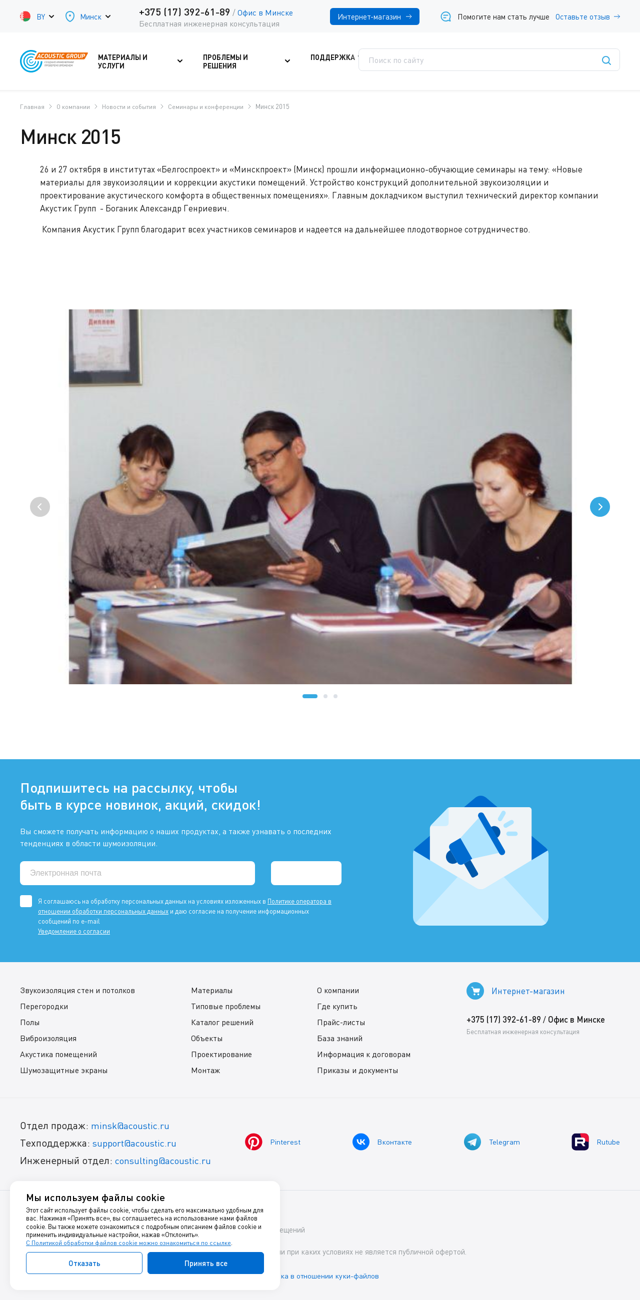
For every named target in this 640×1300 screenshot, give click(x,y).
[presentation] (40, 507)
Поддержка (337, 61)
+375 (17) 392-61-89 (184, 11)
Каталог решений (222, 1022)
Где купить (337, 1006)
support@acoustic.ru (137, 1142)
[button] (310, 696)
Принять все (206, 1263)
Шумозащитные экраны (64, 1070)
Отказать (84, 1263)
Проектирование (221, 1054)
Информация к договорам (363, 1054)
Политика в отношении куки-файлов (324, 1274)
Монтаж (205, 1070)
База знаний (339, 1038)
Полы (30, 1022)
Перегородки (44, 1006)
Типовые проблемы (226, 1006)
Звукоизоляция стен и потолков (77, 990)
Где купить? (405, 61)
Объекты (207, 1038)
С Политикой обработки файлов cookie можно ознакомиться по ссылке (128, 1243)
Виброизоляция (48, 1038)
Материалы (212, 990)
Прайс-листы (341, 1022)
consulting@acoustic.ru (166, 1160)
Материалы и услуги (149, 61)
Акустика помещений (58, 1054)
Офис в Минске (265, 12)
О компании (338, 990)
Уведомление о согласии (74, 931)
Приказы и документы (357, 1070)
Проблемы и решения (251, 61)
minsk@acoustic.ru (132, 1125)
